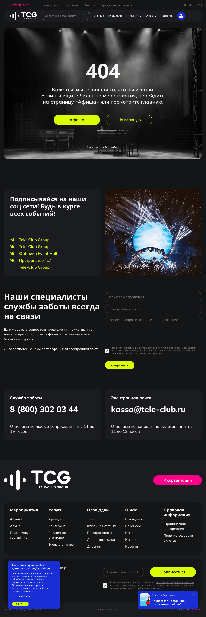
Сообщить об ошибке (103, 147)
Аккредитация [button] (178, 480)
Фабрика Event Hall (102, 526)
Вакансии (71, 5)
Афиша (99, 15)
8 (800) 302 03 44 (190, 5)
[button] (16, 5)
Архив (15, 526)
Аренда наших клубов (116, 5)
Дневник (94, 546)
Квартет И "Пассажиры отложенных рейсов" (168, 602)
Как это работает (22, 596)
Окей (20, 604)
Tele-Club (94, 519)
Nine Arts (197, 609)
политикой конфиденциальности (177, 347)
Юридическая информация (175, 526)
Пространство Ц (99, 533)
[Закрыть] (194, 595)
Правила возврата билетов (178, 537)
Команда (132, 533)
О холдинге (50, 5)
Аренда (54, 519)
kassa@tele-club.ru (148, 409)
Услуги (133, 15)
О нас (149, 15)
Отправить (119, 365)
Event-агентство (61, 544)
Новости (89, 5)
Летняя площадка (101, 539)
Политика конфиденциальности (22, 609)
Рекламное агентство (57, 535)
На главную (129, 119)
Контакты (167, 15)
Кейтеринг (56, 526)
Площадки (115, 15)
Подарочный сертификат (20, 535)
